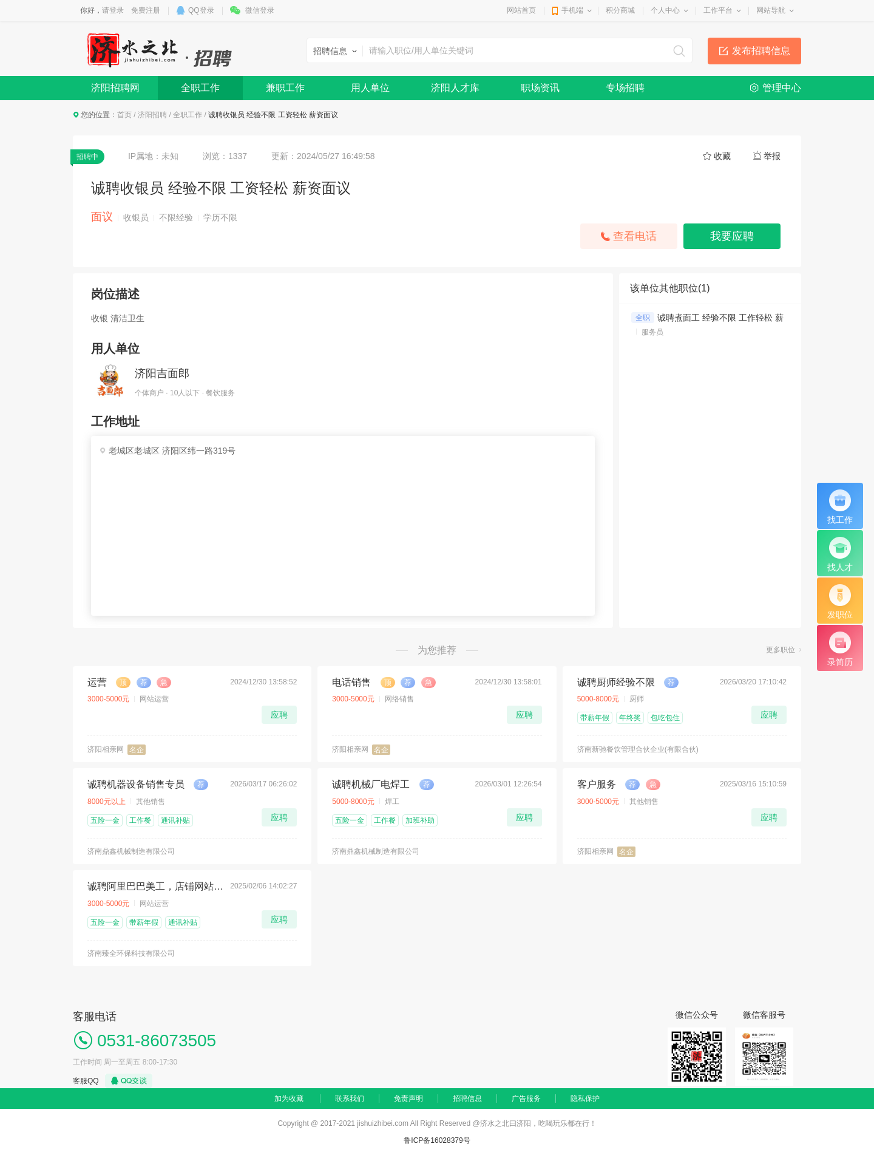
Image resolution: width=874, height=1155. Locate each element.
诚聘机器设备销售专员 (136, 784)
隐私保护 (585, 1098)
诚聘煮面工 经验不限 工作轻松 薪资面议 (733, 317)
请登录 (113, 10)
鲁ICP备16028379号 (437, 1140)
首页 (124, 115)
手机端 (572, 10)
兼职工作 (285, 88)
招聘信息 (467, 1098)
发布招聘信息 (761, 51)
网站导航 (770, 10)
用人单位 (370, 88)
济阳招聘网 (115, 88)
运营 (97, 682)
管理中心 (781, 88)
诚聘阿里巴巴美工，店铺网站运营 (155, 886)
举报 (772, 156)
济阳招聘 (152, 115)
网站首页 (521, 10)
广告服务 (526, 1098)
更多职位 (780, 650)
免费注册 (145, 10)
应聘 (279, 715)
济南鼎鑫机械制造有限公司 (131, 851)
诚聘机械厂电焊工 (371, 784)
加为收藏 (288, 1098)
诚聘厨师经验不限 (616, 682)
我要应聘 (732, 236)
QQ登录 (201, 10)
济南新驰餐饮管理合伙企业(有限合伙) (638, 749)
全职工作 (200, 88)
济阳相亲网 (105, 749)
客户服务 (596, 784)
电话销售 (351, 682)
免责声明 (408, 1098)
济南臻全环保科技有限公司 (131, 953)
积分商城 (620, 10)
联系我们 (349, 1098)
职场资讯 (540, 88)
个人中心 (665, 10)
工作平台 (718, 10)
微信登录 (259, 10)
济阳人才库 (455, 88)
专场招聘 (625, 88)
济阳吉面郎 (162, 373)
